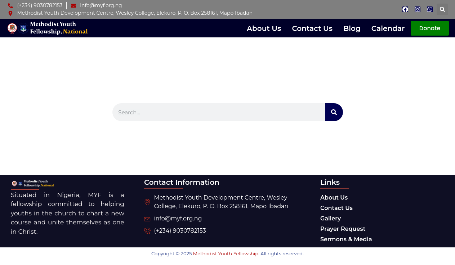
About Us (264, 28)
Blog (352, 28)
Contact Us (312, 28)
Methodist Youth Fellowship (225, 253)
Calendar (388, 28)
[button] (442, 9)
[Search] (334, 112)
